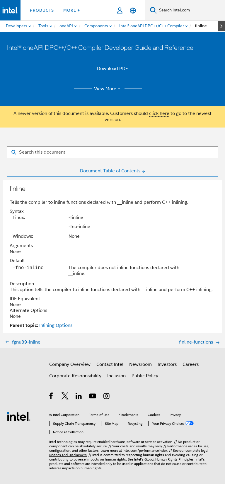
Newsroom (140, 364)
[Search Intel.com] (191, 10)
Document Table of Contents (110, 171)
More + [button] (71, 10)
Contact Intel (109, 364)
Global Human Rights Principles (169, 459)
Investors (167, 364)
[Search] (153, 10)
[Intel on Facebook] (51, 397)
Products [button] (42, 10)
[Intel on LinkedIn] (78, 397)
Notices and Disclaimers (68, 455)
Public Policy (145, 376)
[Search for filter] (112, 152)
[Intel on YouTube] (93, 397)
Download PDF (112, 69)
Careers (191, 364)
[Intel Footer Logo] (18, 416)
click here (159, 113)
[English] (132, 10)
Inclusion (116, 376)
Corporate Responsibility (75, 376)
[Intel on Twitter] (65, 397)
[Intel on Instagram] (106, 397)
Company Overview (70, 364)
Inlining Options (55, 325)
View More (108, 89)
